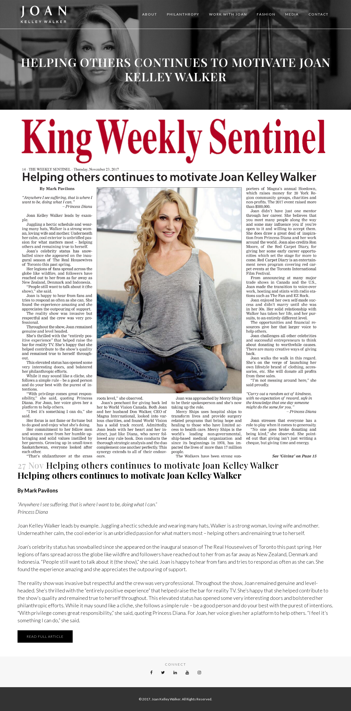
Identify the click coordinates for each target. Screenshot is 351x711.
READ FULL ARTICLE (45, 636)
